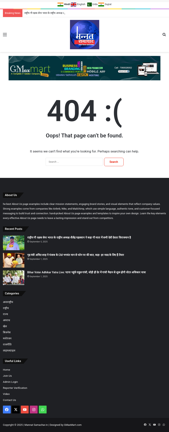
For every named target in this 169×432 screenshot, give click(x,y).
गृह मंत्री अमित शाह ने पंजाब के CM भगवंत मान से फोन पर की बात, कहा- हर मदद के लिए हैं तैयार (75, 254)
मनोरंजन (7, 338)
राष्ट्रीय (6, 308)
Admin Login (10, 381)
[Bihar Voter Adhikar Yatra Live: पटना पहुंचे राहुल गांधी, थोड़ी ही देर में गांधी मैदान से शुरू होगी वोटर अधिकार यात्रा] (13, 277)
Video (6, 393)
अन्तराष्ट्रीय (8, 302)
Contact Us (9, 400)
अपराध (6, 320)
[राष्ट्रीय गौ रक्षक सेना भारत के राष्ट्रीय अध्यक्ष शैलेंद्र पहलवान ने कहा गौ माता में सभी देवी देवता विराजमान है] (13, 243)
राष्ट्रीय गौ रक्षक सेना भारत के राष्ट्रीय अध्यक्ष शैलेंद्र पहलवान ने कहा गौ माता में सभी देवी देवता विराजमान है (79, 237)
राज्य (5, 314)
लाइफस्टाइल (9, 350)
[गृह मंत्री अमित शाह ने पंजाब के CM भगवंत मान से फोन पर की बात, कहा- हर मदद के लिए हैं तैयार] (13, 260)
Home (6, 369)
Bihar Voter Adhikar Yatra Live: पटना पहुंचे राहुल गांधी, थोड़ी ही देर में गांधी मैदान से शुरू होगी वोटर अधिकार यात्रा (86, 272)
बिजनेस (7, 332)
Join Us (7, 375)
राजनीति (7, 344)
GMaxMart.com (73, 424)
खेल (5, 326)
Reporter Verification (15, 387)
